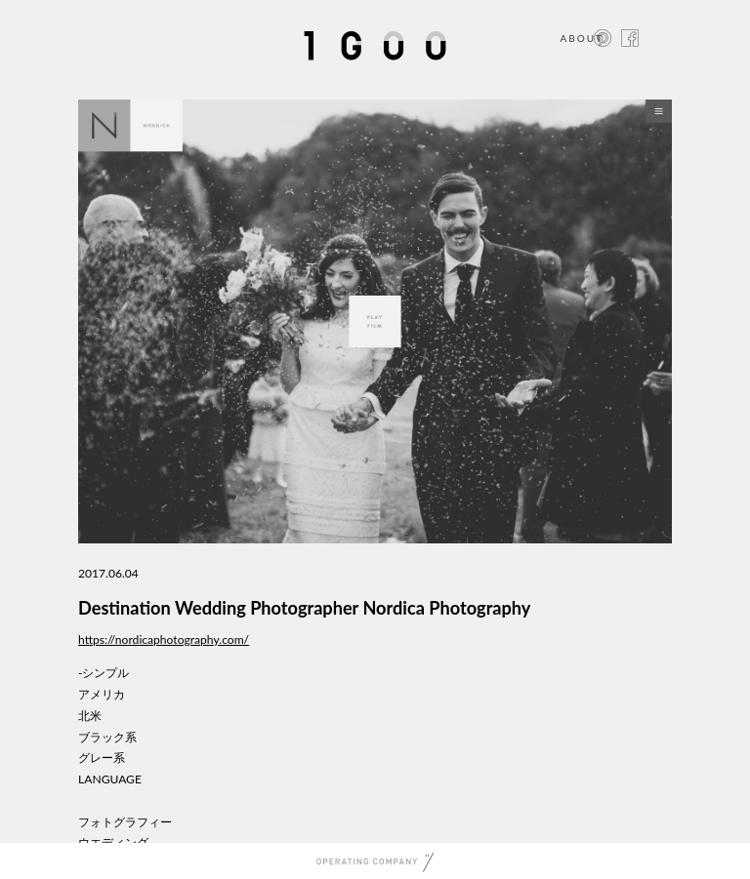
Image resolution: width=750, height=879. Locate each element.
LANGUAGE (110, 779)
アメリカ (101, 694)
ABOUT (582, 38)
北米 (90, 715)
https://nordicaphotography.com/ (163, 639)
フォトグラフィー (125, 822)
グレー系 (101, 757)
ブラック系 (107, 737)
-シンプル (104, 672)
